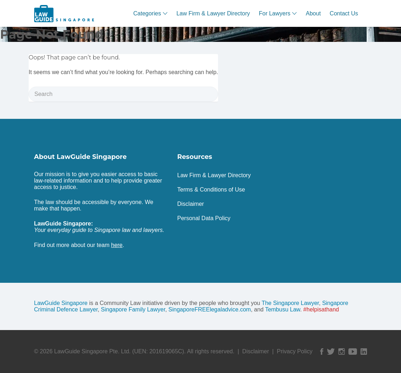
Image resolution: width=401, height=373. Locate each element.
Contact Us (344, 13)
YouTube (352, 351)
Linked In (364, 351)
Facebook (321, 351)
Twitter (331, 351)
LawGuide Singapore (60, 303)
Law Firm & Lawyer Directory (213, 13)
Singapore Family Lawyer (133, 309)
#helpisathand (321, 309)
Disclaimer (190, 204)
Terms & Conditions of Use (211, 189)
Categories (147, 13)
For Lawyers (274, 13)
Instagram (341, 351)
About (313, 13)
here (116, 245)
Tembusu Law (282, 309)
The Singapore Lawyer (290, 303)
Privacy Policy (295, 351)
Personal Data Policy (204, 218)
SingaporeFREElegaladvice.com (209, 309)
